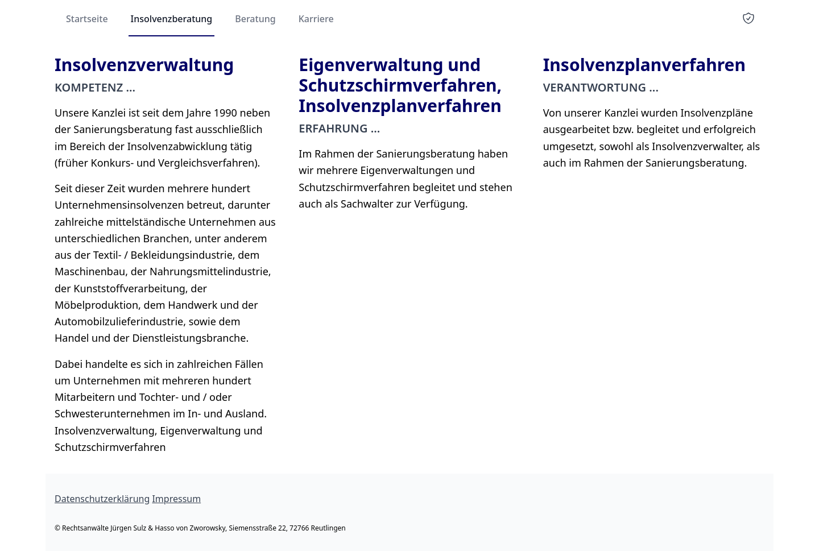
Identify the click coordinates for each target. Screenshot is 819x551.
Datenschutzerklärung (102, 498)
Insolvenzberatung (172, 19)
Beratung (255, 19)
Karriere (316, 19)
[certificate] (748, 18)
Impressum (176, 498)
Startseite (87, 19)
